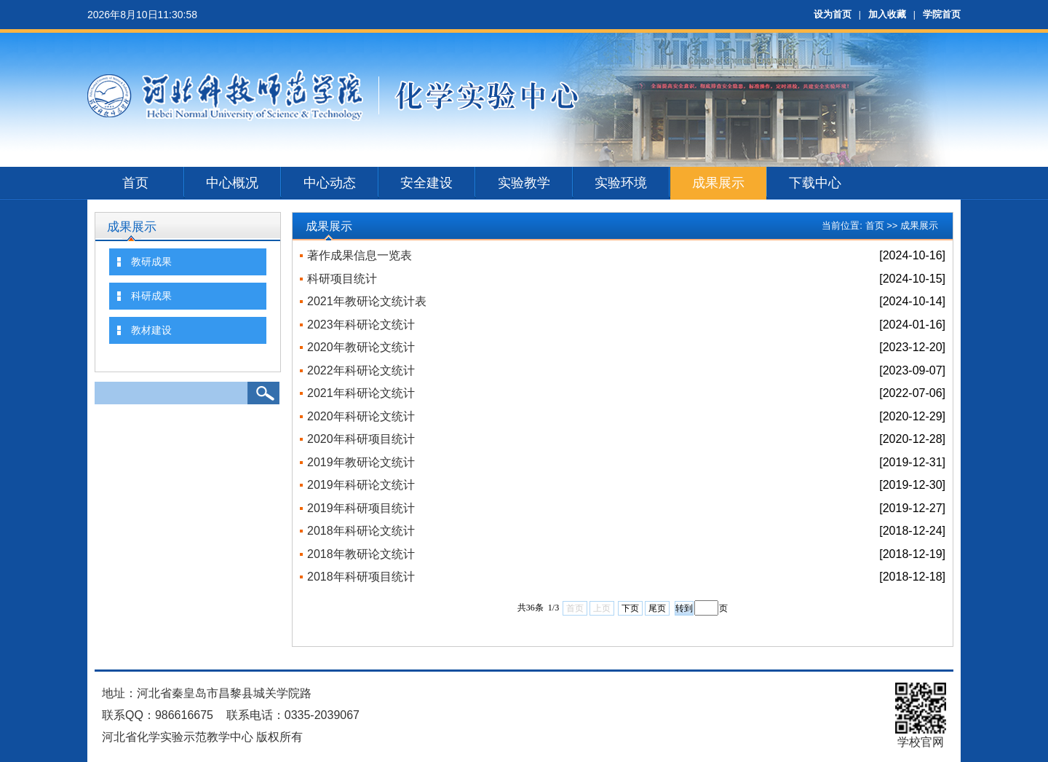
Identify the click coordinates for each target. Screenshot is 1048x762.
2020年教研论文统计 (361, 347)
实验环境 (621, 183)
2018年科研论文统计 (361, 531)
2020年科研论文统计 (361, 416)
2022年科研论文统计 (361, 370)
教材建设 (151, 330)
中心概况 (232, 183)
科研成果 (151, 296)
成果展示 (718, 183)
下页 (630, 608)
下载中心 (815, 183)
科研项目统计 (342, 278)
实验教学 (524, 183)
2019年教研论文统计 (361, 462)
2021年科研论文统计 (361, 393)
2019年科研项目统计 (361, 508)
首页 (135, 183)
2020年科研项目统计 (361, 439)
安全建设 (426, 183)
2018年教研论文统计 (361, 554)
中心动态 (329, 183)
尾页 (657, 608)
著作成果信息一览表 (359, 255)
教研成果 (151, 261)
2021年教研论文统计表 (366, 301)
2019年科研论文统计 (361, 485)
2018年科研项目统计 (361, 576)
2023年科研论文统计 (361, 324)
